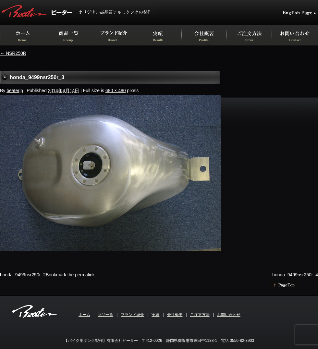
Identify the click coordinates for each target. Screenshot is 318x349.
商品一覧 (105, 314)
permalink (85, 274)
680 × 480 (115, 90)
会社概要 (175, 314)
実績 (155, 314)
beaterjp (14, 90)
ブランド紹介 (132, 314)
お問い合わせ (228, 314)
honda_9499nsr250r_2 (23, 274)
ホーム (84, 314)
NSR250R (13, 53)
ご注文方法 (200, 314)
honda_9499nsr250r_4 (295, 274)
